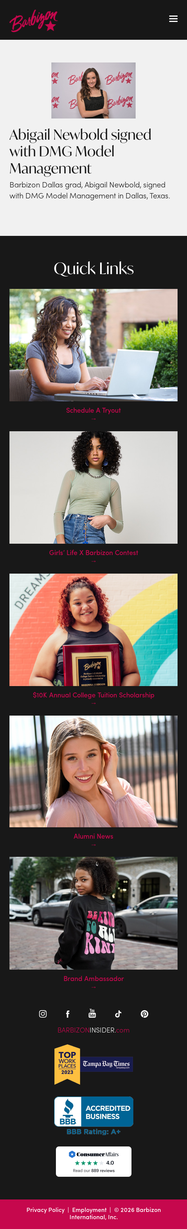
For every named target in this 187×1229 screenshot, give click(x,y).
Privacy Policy (45, 1210)
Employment (89, 1210)
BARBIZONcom (93, 1031)
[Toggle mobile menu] (173, 19)
